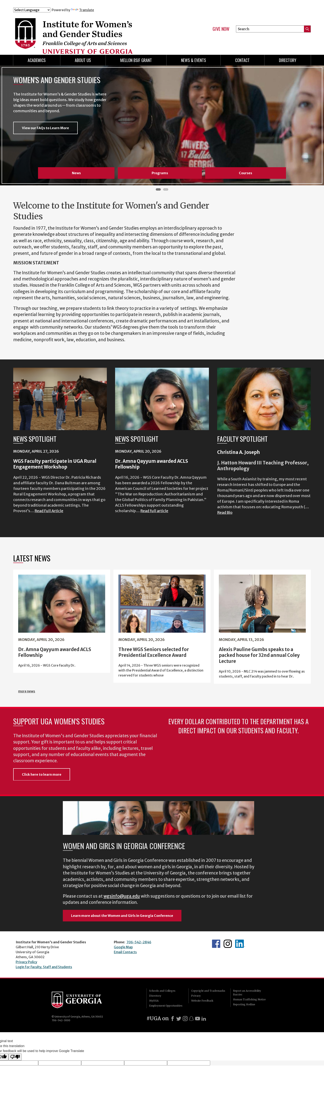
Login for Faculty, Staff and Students (44, 967)
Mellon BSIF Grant (136, 60)
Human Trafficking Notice (249, 999)
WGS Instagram (228, 944)
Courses (245, 173)
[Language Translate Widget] (31, 9)
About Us (83, 60)
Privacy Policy (26, 962)
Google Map (123, 947)
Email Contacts (125, 952)
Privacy (196, 995)
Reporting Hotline (244, 1004)
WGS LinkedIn (240, 944)
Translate (82, 10)
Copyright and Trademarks (208, 990)
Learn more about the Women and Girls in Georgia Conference (122, 916)
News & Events (193, 60)
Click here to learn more (41, 774)
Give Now (221, 29)
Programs (160, 173)
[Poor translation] (15, 1057)
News (76, 173)
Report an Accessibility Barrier (247, 992)
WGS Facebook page (216, 944)
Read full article (154, 510)
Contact (242, 60)
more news (26, 691)
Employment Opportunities (165, 1005)
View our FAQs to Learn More (45, 128)
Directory (287, 60)
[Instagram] (185, 1018)
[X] (178, 1018)
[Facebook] (172, 1018)
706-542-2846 (138, 942)
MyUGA (153, 1000)
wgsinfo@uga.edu (122, 896)
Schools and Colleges (162, 990)
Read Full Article (49, 510)
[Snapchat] (191, 1018)
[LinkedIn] (203, 1018)
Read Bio (224, 512)
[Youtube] (197, 1018)
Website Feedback (202, 1000)
